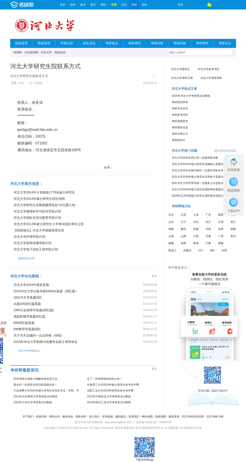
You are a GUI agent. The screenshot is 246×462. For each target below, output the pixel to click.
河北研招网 (31, 52)
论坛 (124, 4)
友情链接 (107, 416)
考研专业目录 (180, 108)
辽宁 (183, 222)
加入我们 (94, 416)
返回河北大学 (22, 258)
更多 (154, 276)
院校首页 (21, 43)
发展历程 (41, 416)
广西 (220, 236)
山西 (183, 236)
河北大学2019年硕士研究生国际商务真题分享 (199, 189)
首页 (62, 4)
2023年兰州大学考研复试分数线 (33, 402)
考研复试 (111, 43)
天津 (220, 222)
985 (212, 250)
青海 (196, 243)
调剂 (103, 4)
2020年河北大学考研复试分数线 (191, 95)
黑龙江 (172, 250)
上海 (196, 214)
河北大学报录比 (180, 69)
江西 (196, 236)
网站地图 (147, 416)
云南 (171, 236)
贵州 (233, 236)
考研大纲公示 (180, 133)
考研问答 (157, 43)
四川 (208, 222)
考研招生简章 (180, 102)
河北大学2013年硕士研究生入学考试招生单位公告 (49, 224)
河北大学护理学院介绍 (29, 236)
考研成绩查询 (180, 121)
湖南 (171, 229)
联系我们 (134, 416)
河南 (208, 229)
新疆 (171, 243)
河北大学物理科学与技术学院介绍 (37, 211)
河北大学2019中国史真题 (31, 285)
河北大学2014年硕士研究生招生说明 (39, 198)
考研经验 (179, 43)
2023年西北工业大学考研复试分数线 (109, 402)
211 (201, 250)
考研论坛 (224, 43)
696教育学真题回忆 (27, 329)
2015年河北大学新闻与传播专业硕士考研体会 (45, 342)
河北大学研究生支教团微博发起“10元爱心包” (45, 205)
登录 (180, 4)
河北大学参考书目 (208, 69)
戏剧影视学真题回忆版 (29, 316)
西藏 (220, 243)
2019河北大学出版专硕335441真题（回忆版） (46, 291)
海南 (183, 243)
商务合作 (54, 416)
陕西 (220, 214)
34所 (224, 250)
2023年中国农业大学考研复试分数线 (109, 396)
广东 (208, 214)
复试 (93, 4)
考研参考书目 (180, 114)
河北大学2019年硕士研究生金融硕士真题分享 (199, 164)
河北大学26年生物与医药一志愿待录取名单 (197, 170)
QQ (200, 4)
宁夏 (208, 243)
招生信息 (89, 43)
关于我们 (28, 416)
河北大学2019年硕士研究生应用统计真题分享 (199, 176)
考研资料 (202, 43)
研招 (134, 4)
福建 (233, 229)
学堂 (114, 4)
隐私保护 (81, 416)
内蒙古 (187, 250)
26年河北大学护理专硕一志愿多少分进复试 (197, 183)
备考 (83, 4)
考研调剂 (134, 43)
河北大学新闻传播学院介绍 (33, 243)
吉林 (220, 229)
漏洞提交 (120, 416)
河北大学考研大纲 (182, 78)
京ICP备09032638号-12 (149, 427)
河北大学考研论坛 (25, 350)
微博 (190, 4)
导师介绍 (66, 43)
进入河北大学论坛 (225, 150)
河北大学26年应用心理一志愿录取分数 (195, 157)
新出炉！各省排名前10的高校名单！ (35, 384)
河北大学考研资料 (211, 78)
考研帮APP (231, 4)
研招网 (18, 52)
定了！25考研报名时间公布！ (104, 378)
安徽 (196, 229)
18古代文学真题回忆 (28, 297)
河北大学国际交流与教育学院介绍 (37, 217)
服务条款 (67, 416)
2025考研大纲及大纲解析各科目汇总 (36, 378)
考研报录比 (178, 140)
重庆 (183, 229)
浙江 (233, 222)
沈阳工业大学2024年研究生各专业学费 (110, 390)
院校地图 (160, 416)
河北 (196, 222)
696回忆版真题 (24, 323)
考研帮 (34, 4)
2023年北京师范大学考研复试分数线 (36, 396)
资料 (144, 4)
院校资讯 (44, 43)
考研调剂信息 (180, 127)
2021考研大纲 (214, 416)
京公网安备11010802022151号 (183, 427)
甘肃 (208, 236)
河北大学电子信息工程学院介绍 (36, 249)
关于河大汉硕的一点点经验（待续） (39, 335)
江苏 (183, 214)
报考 (72, 4)
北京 (171, 214)
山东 (171, 222)
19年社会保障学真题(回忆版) (34, 310)
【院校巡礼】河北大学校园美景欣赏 (39, 230)
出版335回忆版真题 (27, 304)
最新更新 (174, 416)
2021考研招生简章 (193, 416)
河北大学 (46, 52)
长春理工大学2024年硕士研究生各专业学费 (113, 384)
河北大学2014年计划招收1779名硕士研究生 (44, 192)
